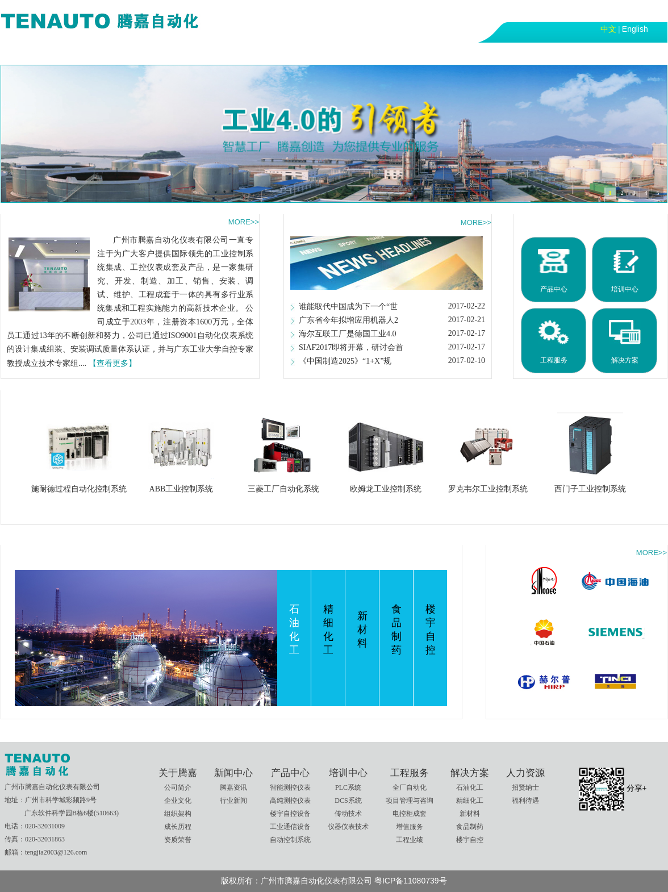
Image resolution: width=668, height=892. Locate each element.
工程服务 (316, 52)
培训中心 (256, 52)
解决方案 (376, 52)
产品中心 (195, 52)
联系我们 (496, 52)
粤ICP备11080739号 (410, 880)
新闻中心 (135, 52)
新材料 (362, 629)
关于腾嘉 (75, 52)
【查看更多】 (112, 363)
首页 (23, 52)
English (635, 29)
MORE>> (243, 222)
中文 (608, 29)
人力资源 (436, 52)
